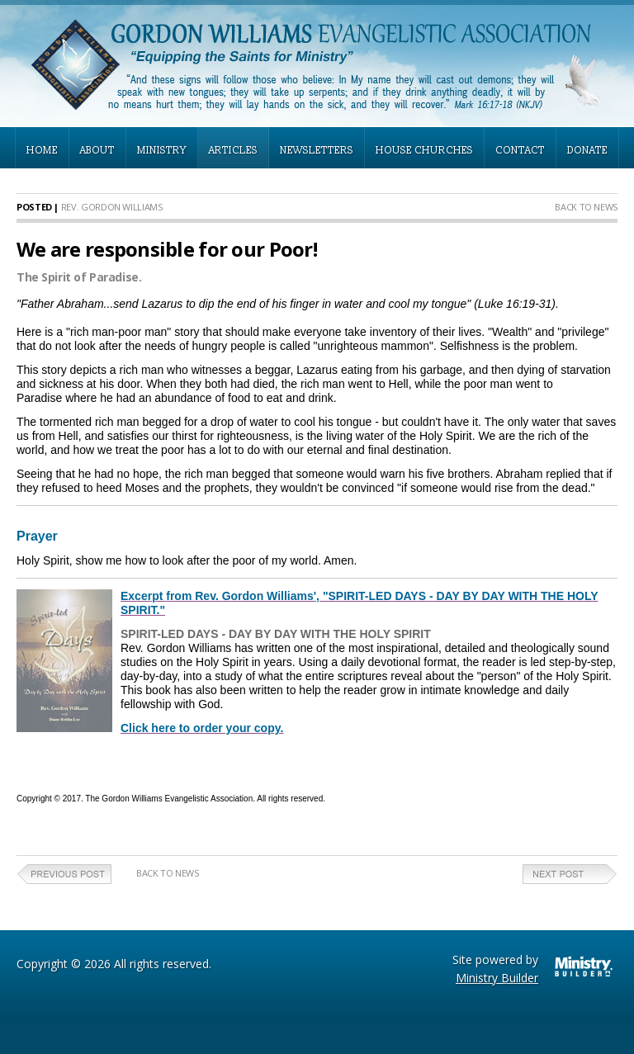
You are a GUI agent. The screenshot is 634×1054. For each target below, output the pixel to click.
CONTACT (520, 150)
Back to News (586, 207)
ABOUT (97, 150)
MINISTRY (162, 150)
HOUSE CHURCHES (424, 150)
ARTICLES (233, 150)
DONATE (587, 150)
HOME (42, 150)
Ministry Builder (497, 977)
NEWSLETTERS (316, 150)
